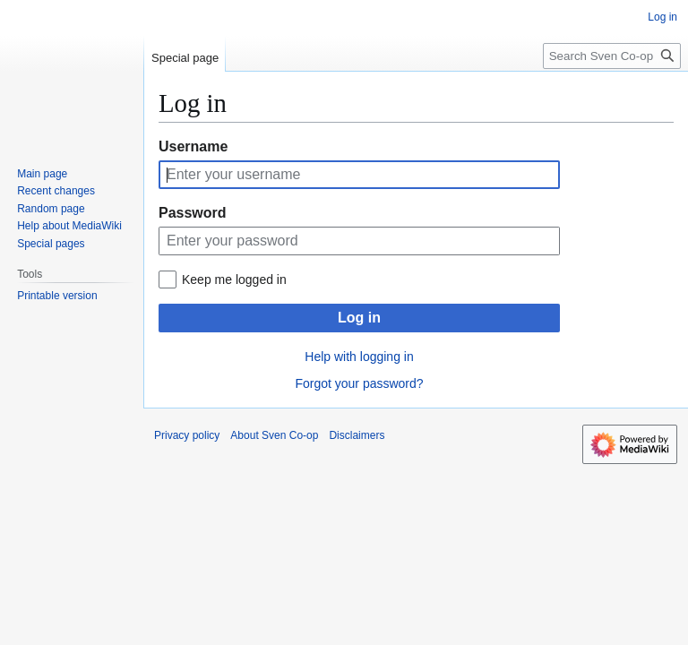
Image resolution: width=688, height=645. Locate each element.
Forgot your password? (359, 383)
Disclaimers (356, 435)
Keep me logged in (234, 279)
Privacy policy (186, 435)
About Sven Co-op (274, 435)
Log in (359, 317)
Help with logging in (359, 356)
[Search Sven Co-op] (612, 56)
